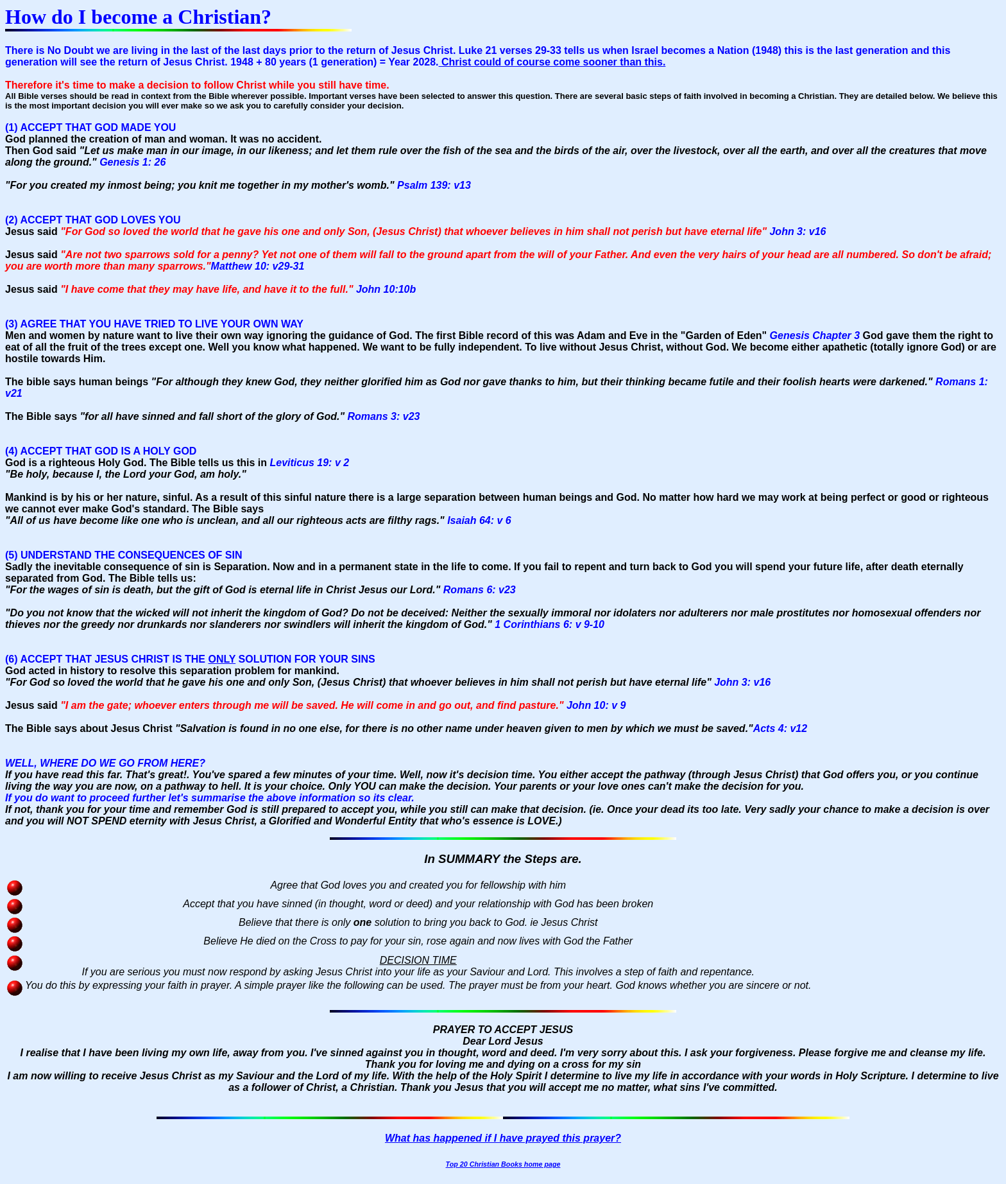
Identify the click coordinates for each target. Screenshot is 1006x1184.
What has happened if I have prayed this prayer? (503, 1138)
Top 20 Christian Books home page (503, 1164)
